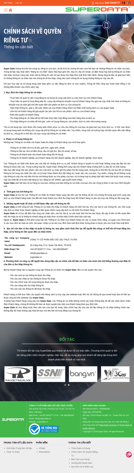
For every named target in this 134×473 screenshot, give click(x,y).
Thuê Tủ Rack (13, 452)
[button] (65, 385)
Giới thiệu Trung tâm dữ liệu (19, 448)
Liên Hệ (18, 3)
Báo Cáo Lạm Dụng (80, 459)
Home (10, 10)
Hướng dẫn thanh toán (81, 463)
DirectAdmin (44, 452)
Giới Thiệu (8, 3)
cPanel (42, 448)
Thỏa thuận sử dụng (107, 425)
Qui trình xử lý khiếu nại (82, 466)
